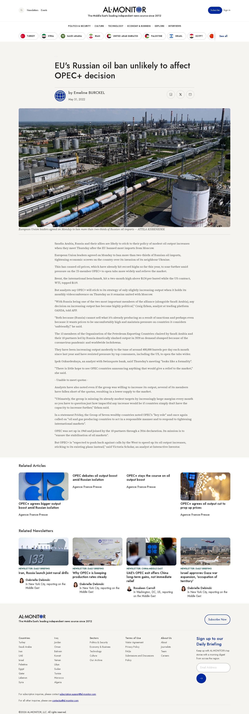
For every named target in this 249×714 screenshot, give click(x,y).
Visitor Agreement (134, 642)
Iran (20, 651)
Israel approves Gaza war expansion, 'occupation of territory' (199, 577)
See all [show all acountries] (223, 36)
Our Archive (96, 660)
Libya (56, 664)
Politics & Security (79, 26)
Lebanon (23, 677)
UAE (21, 655)
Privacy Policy (132, 647)
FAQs (128, 651)
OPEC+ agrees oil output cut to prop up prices (203, 505)
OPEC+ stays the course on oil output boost (148, 477)
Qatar (22, 673)
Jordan (57, 642)
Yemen (57, 660)
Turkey (22, 642)
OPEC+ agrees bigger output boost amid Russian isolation (40, 505)
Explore (159, 26)
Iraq (56, 638)
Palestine (23, 664)
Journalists (166, 647)
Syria (21, 682)
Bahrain (58, 651)
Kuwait (57, 655)
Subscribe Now (217, 619)
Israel (21, 660)
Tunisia (57, 673)
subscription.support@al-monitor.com (78, 694)
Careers (165, 655)
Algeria (58, 682)
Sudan (57, 669)
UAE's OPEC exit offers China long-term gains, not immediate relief (149, 577)
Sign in (227, 10)
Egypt (21, 669)
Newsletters (32, 10)
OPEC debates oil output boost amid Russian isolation (95, 477)
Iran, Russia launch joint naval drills (43, 573)
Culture (99, 26)
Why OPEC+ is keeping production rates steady (90, 575)
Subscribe (215, 10)
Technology (115, 26)
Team (164, 651)
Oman (57, 647)
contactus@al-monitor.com (65, 700)
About (164, 642)
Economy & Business (139, 26)
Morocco (59, 677)
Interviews (174, 26)
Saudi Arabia (25, 647)
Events (44, 10)
